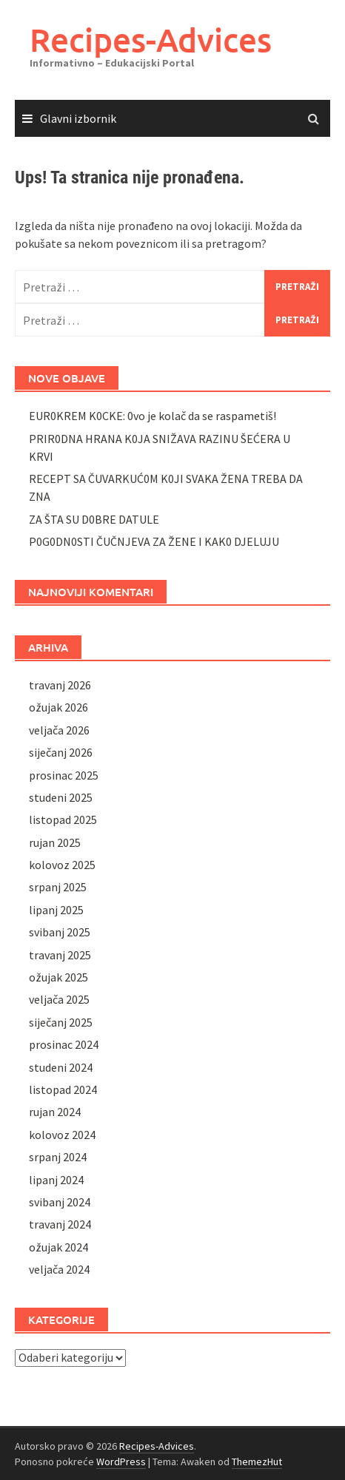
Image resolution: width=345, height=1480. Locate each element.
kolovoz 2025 (62, 864)
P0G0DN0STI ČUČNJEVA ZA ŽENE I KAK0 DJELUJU (154, 541)
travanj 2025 (60, 954)
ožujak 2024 (58, 1247)
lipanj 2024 (56, 1179)
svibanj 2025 (59, 932)
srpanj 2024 (58, 1156)
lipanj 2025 (56, 909)
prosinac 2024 (63, 1044)
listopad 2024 (63, 1089)
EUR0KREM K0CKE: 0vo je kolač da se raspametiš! (152, 415)
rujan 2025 (55, 842)
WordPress (121, 1461)
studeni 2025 (61, 797)
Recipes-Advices (151, 39)
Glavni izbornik (78, 118)
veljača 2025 (59, 999)
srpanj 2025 (58, 886)
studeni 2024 (61, 1067)
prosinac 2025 (63, 775)
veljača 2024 (59, 1269)
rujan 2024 (55, 1111)
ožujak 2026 (58, 707)
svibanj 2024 (59, 1202)
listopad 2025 (63, 819)
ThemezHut (257, 1461)
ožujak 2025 (58, 977)
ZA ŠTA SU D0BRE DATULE (94, 519)
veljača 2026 (59, 730)
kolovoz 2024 (62, 1134)
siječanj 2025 (61, 1022)
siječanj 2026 (61, 752)
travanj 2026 (60, 685)
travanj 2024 (60, 1224)
